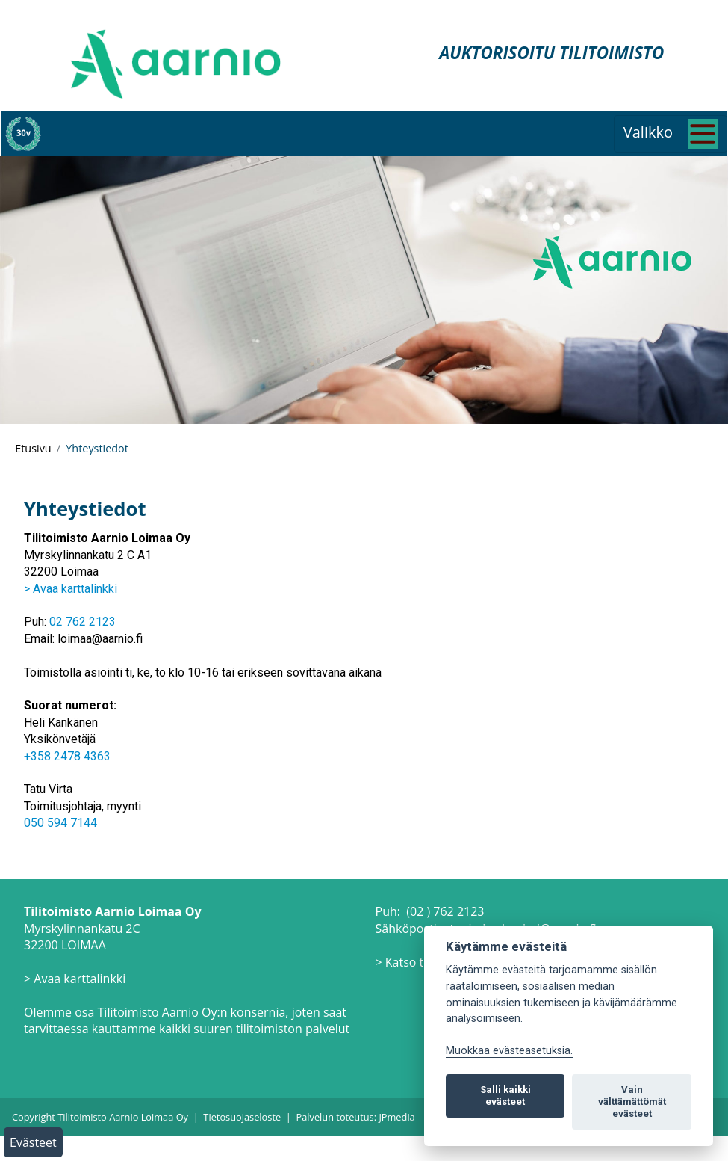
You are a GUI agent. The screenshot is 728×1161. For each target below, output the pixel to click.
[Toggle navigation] (670, 134)
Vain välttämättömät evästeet (632, 1101)
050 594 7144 (60, 823)
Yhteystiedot (97, 448)
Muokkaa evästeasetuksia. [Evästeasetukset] (509, 1050)
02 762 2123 (82, 622)
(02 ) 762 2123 (445, 911)
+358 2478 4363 (67, 756)
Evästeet (33, 1142)
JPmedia (396, 1117)
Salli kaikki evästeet (505, 1095)
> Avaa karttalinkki (70, 589)
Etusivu (33, 448)
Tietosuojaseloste (242, 1117)
